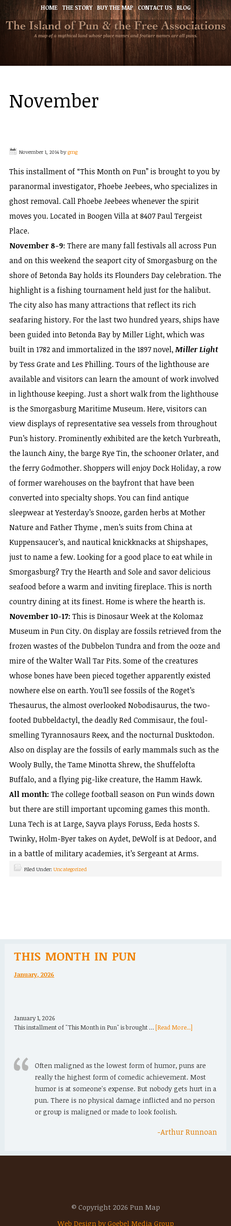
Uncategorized (70, 869)
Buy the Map (115, 7)
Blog (184, 7)
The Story (77, 7)
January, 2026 (34, 974)
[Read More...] (173, 1027)
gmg (72, 151)
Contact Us (155, 7)
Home (49, 7)
